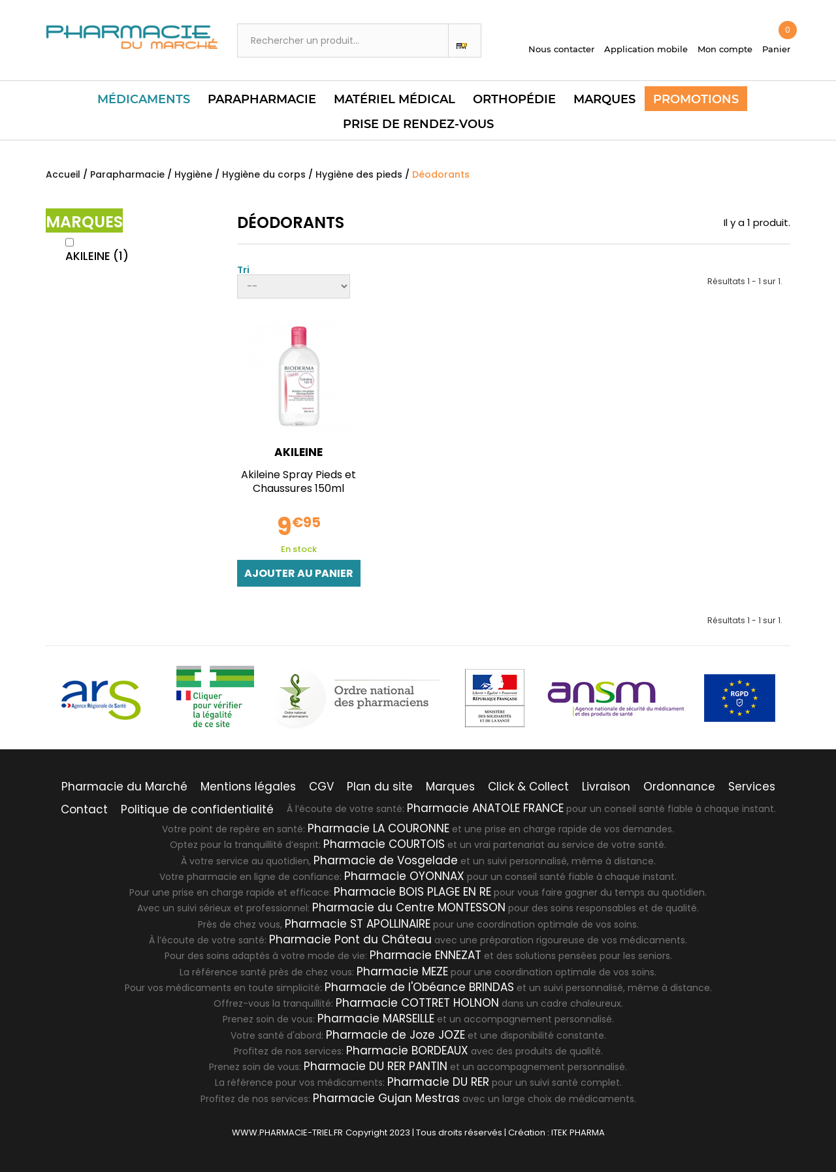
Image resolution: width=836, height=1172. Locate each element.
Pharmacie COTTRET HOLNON (417, 1003)
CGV (321, 786)
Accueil (63, 174)
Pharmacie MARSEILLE (375, 1018)
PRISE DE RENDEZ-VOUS (418, 124)
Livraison (606, 786)
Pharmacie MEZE (402, 971)
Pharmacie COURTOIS (384, 844)
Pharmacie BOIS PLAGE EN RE (412, 892)
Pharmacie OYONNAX (404, 876)
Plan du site (380, 786)
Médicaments (143, 99)
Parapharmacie (262, 99)
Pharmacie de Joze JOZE (395, 1035)
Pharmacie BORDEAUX (407, 1050)
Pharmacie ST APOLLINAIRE (357, 924)
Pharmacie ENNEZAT (425, 955)
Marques (604, 99)
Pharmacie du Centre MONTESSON (409, 907)
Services (751, 786)
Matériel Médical (394, 99)
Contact (84, 809)
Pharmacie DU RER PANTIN (375, 1066)
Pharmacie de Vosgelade (386, 860)
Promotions (696, 99)
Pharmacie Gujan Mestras (386, 1098)
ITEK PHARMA (578, 1132)
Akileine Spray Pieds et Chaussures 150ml (298, 481)
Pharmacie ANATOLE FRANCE (485, 808)
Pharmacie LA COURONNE (378, 828)
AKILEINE (97, 256)
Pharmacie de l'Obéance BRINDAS (419, 987)
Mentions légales (248, 786)
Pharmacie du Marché (124, 786)
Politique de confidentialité (197, 809)
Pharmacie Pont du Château (350, 939)
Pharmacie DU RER (438, 1082)
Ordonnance (679, 786)
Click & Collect (528, 786)
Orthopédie (514, 99)
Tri (243, 268)
